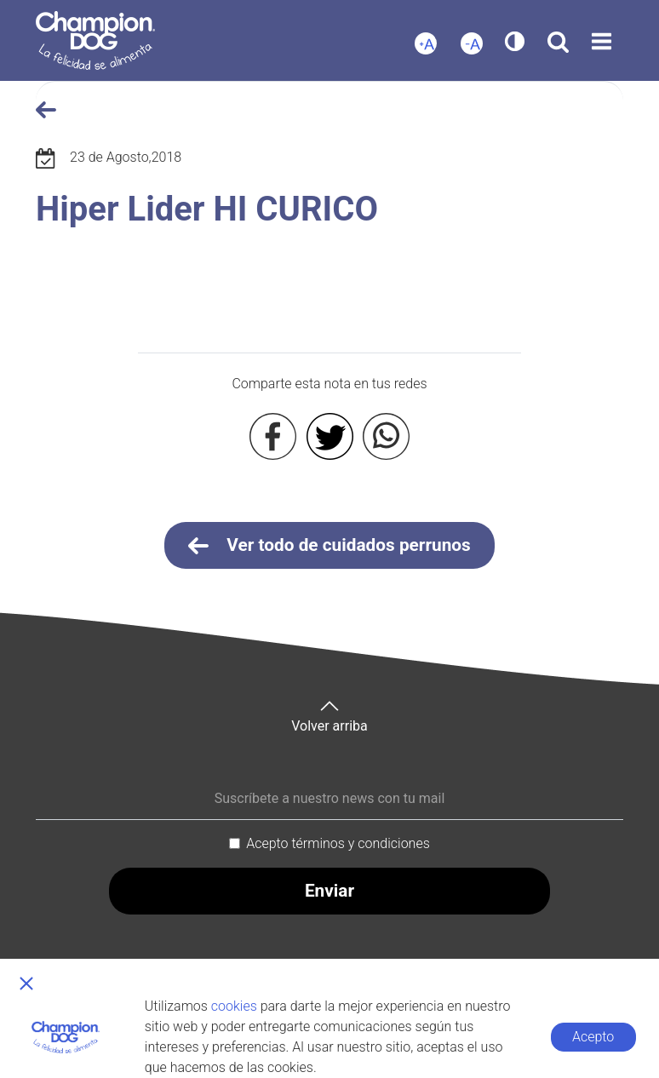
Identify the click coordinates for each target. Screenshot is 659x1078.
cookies (234, 1006)
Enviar (329, 890)
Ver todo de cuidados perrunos (329, 546)
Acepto (593, 1037)
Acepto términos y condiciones (338, 843)
